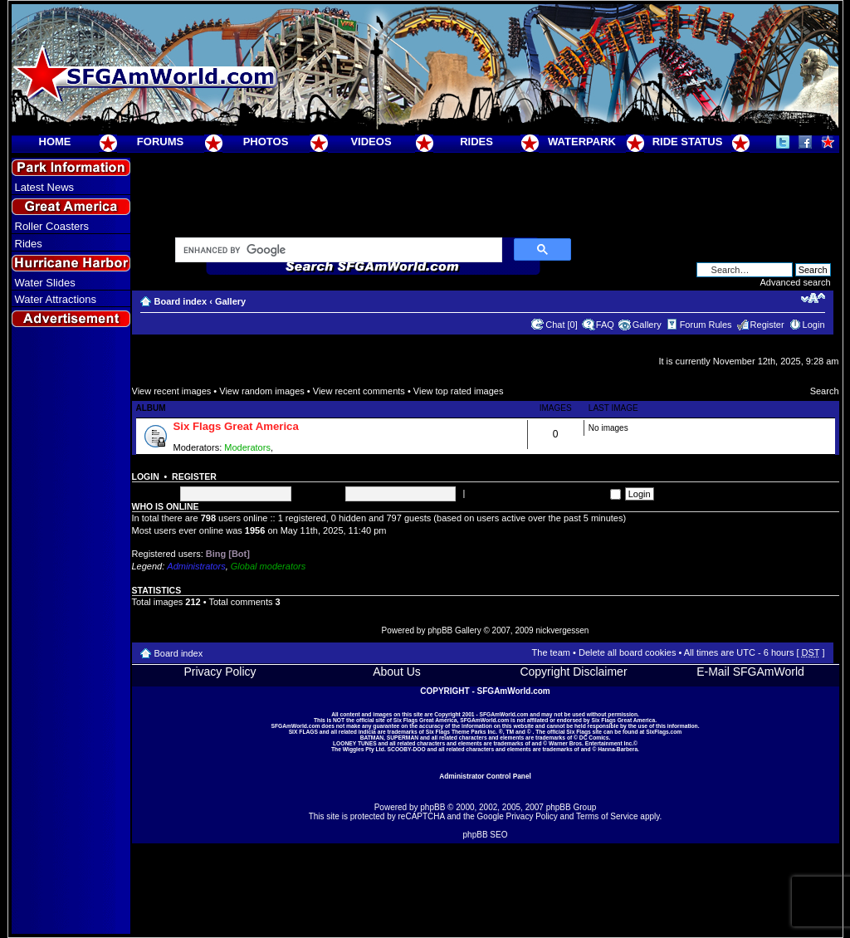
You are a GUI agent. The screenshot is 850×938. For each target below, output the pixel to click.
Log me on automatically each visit (543, 493)
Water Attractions (56, 299)
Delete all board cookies (627, 652)
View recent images (172, 391)
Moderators (247, 447)
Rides (28, 243)
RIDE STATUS (687, 141)
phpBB (432, 807)
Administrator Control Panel (485, 776)
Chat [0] (561, 325)
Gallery (230, 301)
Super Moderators (312, 447)
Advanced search (795, 282)
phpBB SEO (485, 834)
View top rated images (458, 391)
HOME (55, 141)
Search (824, 391)
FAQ (605, 325)
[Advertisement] (70, 632)
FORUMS (160, 141)
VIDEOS (370, 141)
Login (814, 325)
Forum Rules (706, 325)
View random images (262, 391)
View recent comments (359, 391)
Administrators (196, 566)
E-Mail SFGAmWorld (750, 671)
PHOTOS (266, 141)
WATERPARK (582, 141)
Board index (181, 301)
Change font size (813, 298)
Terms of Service (607, 816)
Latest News (45, 187)
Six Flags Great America (236, 426)
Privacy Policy (219, 671)
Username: (154, 493)
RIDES (476, 141)
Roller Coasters (52, 226)
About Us (397, 671)
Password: (319, 493)
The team (551, 652)
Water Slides (45, 282)
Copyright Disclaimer (573, 671)
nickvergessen (562, 630)
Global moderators (268, 566)
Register (767, 325)
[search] (337, 250)
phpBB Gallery (454, 630)
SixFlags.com (663, 732)
